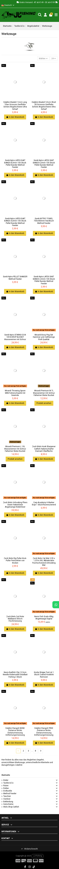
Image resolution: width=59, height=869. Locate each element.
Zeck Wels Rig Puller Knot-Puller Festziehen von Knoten (15, 560)
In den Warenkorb (15, 117)
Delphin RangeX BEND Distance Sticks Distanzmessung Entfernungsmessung (15, 731)
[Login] (45, 14)
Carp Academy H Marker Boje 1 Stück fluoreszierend (44, 503)
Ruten (5, 785)
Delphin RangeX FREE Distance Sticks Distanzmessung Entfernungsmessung (43, 731)
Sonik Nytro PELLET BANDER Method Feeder (15, 277)
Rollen (6, 788)
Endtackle (7, 791)
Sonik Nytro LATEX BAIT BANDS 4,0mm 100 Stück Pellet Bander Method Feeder (15, 221)
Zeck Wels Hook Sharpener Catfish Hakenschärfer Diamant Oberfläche (44, 448)
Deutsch (8, 5)
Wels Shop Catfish (11, 807)
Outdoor (6, 799)
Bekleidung (8, 801)
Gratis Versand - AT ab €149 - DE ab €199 (37, 2)
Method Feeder (9, 793)
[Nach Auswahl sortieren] (43, 58)
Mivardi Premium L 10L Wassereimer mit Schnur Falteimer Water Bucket (15, 448)
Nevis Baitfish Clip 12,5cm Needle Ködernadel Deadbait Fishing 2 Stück (15, 674)
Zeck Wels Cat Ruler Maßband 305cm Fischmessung (15, 618)
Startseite (5, 775)
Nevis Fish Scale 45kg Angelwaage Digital (43, 617)
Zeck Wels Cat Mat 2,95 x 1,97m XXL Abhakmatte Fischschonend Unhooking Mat (44, 561)
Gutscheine (8, 804)
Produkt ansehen (44, 403)
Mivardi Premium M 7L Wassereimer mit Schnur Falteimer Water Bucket (44, 393)
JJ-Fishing (37, 856)
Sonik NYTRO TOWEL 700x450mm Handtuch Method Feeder (44, 220)
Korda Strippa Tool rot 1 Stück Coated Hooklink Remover (44, 674)
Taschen (7, 796)
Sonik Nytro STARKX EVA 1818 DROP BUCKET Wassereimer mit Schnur (15, 337)
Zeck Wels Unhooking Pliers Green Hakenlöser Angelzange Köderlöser (15, 504)
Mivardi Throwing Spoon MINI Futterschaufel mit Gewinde (15, 393)
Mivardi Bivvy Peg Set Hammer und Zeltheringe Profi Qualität (44, 337)
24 (53, 58)
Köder (5, 780)
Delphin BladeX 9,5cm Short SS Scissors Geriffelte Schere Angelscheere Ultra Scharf (44, 105)
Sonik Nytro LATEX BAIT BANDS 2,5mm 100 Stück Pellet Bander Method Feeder (44, 280)
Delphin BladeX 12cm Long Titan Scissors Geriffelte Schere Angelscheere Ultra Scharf (15, 105)
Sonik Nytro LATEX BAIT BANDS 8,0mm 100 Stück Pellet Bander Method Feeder (15, 163)
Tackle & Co (8, 783)
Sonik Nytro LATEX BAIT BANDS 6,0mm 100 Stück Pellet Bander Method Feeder (44, 163)
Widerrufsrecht (29, 849)
